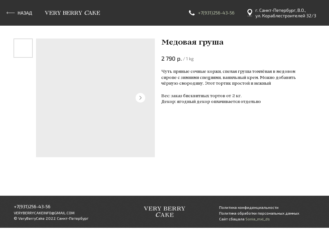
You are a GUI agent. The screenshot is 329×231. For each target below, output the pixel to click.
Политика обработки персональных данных (259, 213)
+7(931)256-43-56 (216, 12)
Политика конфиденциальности (249, 207)
